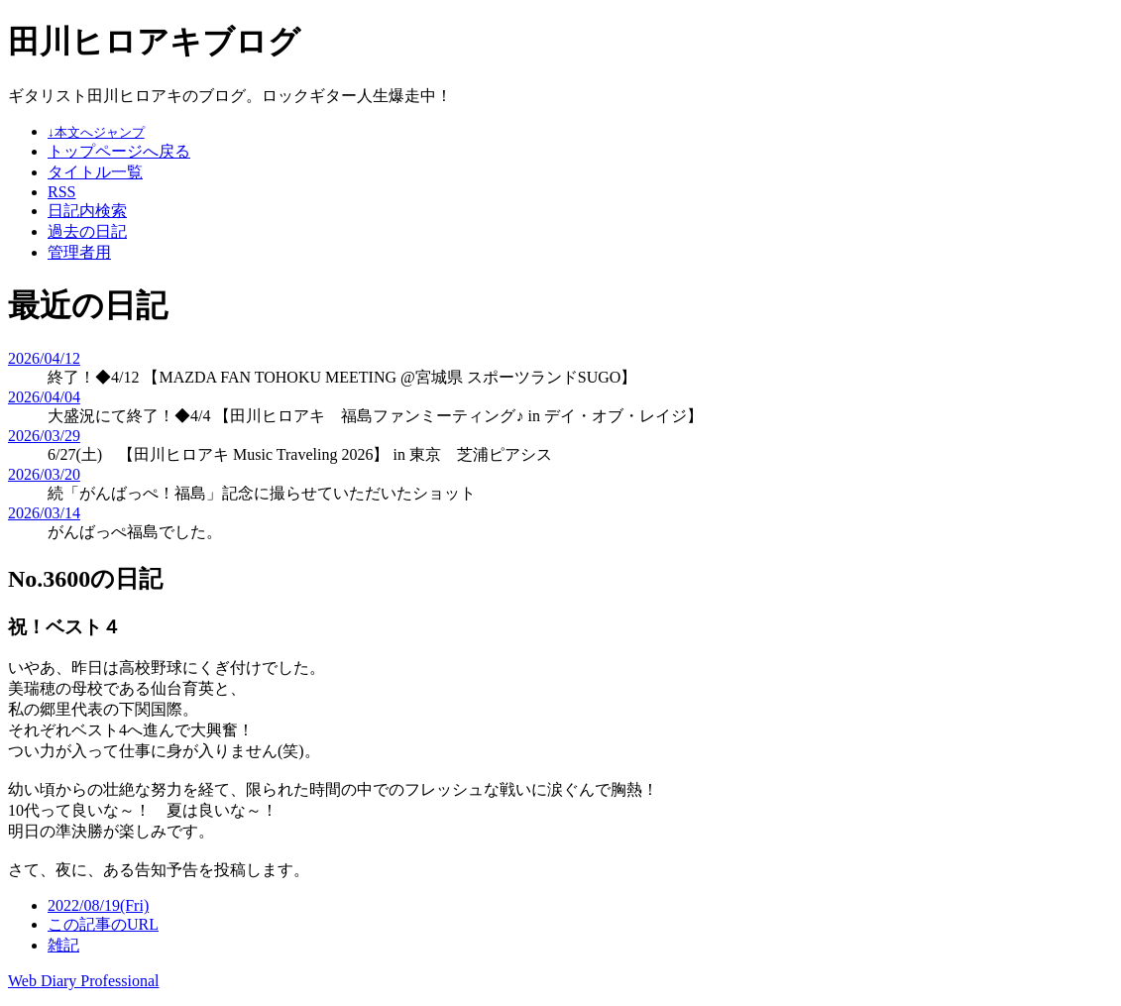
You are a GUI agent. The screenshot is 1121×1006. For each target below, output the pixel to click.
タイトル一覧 (95, 172)
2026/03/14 (44, 512)
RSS (61, 191)
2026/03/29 (44, 435)
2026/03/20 (44, 474)
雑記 (63, 945)
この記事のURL (103, 924)
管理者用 (79, 252)
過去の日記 (87, 231)
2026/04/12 (44, 358)
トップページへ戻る (119, 151)
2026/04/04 (44, 397)
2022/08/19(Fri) (98, 905)
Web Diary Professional (83, 980)
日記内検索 (87, 210)
